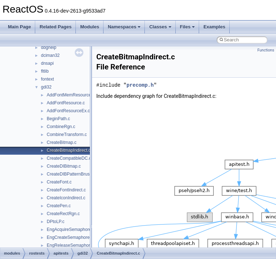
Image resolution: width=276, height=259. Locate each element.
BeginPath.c (58, 118)
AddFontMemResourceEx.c (73, 94)
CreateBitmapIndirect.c (69, 150)
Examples (214, 26)
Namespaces (124, 26)
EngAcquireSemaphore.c (71, 229)
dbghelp (48, 47)
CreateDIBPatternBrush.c (71, 174)
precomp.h (140, 85)
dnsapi (47, 63)
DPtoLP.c (55, 221)
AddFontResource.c (66, 102)
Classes (160, 26)
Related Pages (56, 26)
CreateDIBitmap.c (64, 166)
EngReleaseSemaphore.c (71, 245)
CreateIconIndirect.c (66, 197)
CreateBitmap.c (62, 142)
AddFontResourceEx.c (68, 110)
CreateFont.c (59, 182)
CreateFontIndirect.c (66, 189)
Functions (265, 50)
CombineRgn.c (61, 126)
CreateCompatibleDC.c (69, 158)
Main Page (19, 26)
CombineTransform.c (67, 134)
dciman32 (50, 55)
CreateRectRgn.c (63, 213)
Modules (89, 26)
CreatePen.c (59, 205)
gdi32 (46, 87)
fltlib (45, 71)
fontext (47, 79)
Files (187, 26)
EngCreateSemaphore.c (70, 237)
